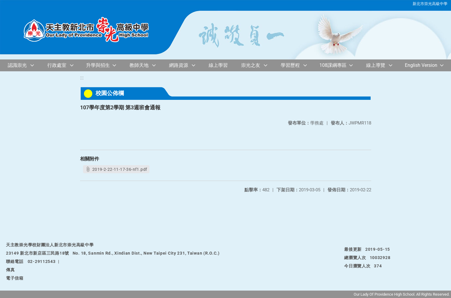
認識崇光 (17, 65)
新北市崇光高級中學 (430, 3)
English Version (421, 65)
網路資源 (178, 65)
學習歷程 (290, 65)
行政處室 (56, 65)
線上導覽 (375, 65)
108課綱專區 (333, 65)
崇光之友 (250, 65)
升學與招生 (98, 65)
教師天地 (139, 65)
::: (82, 78)
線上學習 (218, 65)
